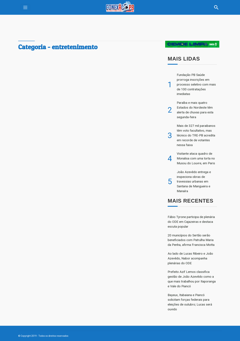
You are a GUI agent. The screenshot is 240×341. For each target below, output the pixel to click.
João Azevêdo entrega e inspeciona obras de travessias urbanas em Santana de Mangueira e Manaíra (194, 181)
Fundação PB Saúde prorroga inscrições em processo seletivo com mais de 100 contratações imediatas (196, 84)
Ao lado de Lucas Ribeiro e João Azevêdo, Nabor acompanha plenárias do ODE (190, 258)
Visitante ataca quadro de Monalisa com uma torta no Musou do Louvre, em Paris (196, 158)
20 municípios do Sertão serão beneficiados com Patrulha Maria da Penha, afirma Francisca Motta (191, 240)
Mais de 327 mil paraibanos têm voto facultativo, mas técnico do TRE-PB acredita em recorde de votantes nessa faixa (196, 135)
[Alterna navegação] (25, 7)
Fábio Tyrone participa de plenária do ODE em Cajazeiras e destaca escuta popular (191, 221)
